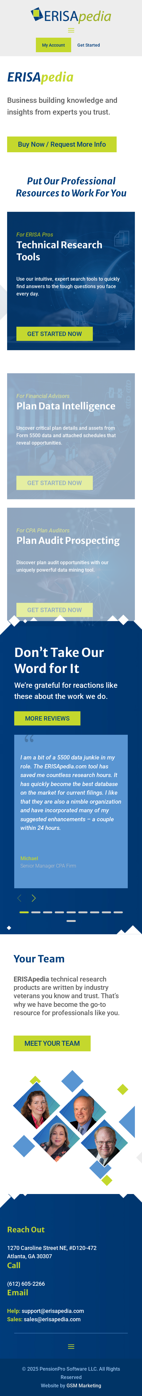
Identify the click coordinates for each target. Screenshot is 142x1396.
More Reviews (47, 718)
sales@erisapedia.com (52, 1319)
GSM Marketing (84, 1386)
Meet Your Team (52, 1043)
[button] (34, 898)
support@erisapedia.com (53, 1311)
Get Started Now (54, 338)
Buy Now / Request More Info (62, 144)
